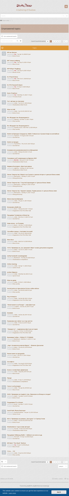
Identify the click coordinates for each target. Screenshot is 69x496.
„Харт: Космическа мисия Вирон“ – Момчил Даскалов (25, 345)
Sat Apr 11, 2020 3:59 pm (24, 266)
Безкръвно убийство (14, 207)
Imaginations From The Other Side (22, 210)
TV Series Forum (17, 96)
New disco (10, 239)
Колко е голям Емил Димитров (17, 370)
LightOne (16, 168)
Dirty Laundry (16, 121)
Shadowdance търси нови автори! (18, 427)
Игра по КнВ (11, 109)
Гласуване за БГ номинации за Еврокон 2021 (22, 158)
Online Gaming (12, 264)
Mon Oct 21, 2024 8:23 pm (24, 78)
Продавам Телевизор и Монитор (18, 215)
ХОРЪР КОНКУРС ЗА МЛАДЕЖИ (17, 256)
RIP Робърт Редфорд (14, 69)
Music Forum (16, 64)
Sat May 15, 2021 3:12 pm (28, 176)
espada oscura (18, 127)
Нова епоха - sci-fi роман (15, 223)
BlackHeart (17, 257)
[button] (47, 41)
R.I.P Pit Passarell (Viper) (14, 85)
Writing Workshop (17, 178)
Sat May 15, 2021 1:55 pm (28, 192)
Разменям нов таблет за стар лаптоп (19, 321)
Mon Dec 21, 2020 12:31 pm (25, 217)
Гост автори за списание (15, 101)
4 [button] (57, 41)
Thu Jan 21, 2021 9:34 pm (24, 201)
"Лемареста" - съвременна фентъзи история (22, 329)
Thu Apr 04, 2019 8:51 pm (25, 388)
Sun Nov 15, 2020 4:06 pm (25, 225)
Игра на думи (11, 280)
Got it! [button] (59, 492)
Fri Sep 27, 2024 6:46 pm (23, 87)
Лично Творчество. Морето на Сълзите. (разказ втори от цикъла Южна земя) (33, 174)
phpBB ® (29, 486)
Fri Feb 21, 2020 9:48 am (24, 282)
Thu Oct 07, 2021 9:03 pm (28, 144)
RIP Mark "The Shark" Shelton (16, 443)
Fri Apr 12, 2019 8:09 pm (24, 380)
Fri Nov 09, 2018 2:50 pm (25, 428)
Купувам (10, 313)
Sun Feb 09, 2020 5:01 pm (25, 290)
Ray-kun (16, 331)
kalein (15, 249)
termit (15, 404)
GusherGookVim (18, 412)
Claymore (16, 135)
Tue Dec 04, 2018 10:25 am (26, 420)
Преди (9, 378)
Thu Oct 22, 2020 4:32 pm (25, 233)
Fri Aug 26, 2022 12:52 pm (27, 135)
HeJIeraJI (16, 119)
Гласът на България (14, 386)
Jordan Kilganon (12, 272)
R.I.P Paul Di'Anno (12, 77)
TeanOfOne (17, 144)
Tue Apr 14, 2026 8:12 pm (24, 54)
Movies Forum (16, 72)
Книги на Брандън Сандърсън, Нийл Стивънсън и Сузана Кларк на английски (33, 134)
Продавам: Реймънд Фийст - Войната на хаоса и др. (24, 435)
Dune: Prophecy (12, 93)
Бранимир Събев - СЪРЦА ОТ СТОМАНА (20, 337)
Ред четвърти (12, 296)
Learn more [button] (12, 493)
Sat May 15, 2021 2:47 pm (28, 184)
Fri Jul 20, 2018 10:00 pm (24, 453)
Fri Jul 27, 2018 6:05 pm (23, 445)
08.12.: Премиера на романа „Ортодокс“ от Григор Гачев (26, 419)
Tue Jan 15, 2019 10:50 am (31, 412)
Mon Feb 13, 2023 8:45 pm (30, 127)
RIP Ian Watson (12, 52)
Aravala (16, 428)
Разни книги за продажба (15, 353)
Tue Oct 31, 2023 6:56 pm (25, 103)
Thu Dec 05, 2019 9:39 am (25, 347)
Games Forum (16, 267)
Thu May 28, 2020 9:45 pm (28, 257)
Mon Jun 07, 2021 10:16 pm (27, 160)
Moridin (16, 160)
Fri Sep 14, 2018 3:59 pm (26, 437)
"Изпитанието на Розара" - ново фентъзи (21, 305)
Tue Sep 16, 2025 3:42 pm (24, 70)
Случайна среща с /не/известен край (19, 231)
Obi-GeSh (16, 437)
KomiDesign (46, 486)
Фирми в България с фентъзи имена (19, 166)
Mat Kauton (17, 176)
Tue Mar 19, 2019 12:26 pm (26, 396)
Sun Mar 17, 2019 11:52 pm (25, 404)
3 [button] (55, 41)
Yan (15, 54)
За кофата (10, 362)
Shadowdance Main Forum (20, 105)
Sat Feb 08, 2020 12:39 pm (25, 298)
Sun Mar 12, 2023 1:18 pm (26, 119)
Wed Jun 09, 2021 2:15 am (25, 152)
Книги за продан (12, 142)
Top (67, 478)
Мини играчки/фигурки (15, 199)
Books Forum (16, 56)
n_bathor (16, 306)
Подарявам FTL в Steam (15, 402)
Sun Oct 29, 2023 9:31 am (25, 111)
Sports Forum (16, 276)
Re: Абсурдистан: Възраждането (18, 117)
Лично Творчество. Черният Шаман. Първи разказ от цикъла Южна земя (32, 191)
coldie (15, 103)
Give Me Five (16, 137)
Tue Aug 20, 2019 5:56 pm (25, 363)
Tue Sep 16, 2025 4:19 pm (24, 62)
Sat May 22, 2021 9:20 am (26, 168)
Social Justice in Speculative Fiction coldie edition (23, 288)
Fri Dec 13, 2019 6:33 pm (26, 331)
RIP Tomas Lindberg (13, 60)
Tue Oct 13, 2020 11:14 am (25, 249)
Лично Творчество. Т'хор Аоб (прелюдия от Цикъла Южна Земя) (28, 182)
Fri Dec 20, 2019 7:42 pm (24, 323)
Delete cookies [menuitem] (58, 478)
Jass (15, 355)
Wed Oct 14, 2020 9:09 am (25, 241)
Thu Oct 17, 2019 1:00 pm (24, 355)
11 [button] (64, 41)
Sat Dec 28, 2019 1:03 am (25, 314)
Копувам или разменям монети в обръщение (22, 150)
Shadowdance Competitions (20, 259)
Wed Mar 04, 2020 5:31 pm (25, 274)
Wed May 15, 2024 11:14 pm (24, 95)
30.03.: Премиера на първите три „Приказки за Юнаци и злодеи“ (29, 394)
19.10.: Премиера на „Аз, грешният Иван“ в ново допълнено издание (30, 248)
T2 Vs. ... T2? (11, 451)
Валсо (15, 209)
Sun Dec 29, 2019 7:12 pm (27, 306)
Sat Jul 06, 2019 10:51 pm (24, 371)
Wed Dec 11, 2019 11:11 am (28, 339)
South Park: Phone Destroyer (16, 410)
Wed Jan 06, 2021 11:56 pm (26, 209)
